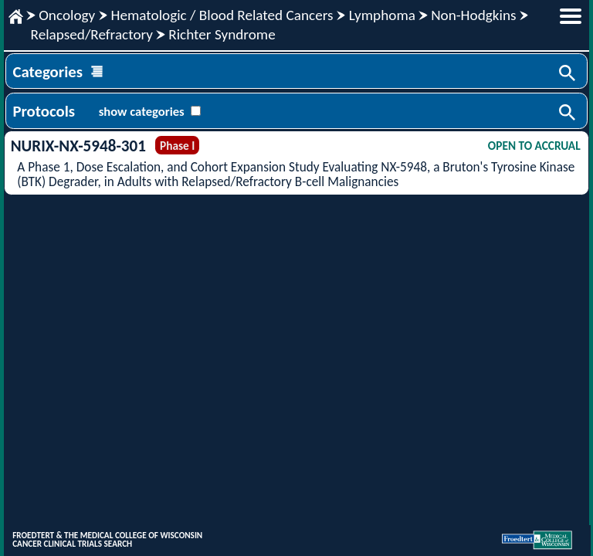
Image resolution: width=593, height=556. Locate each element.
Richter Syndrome (221, 34)
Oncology (67, 15)
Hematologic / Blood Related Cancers (221, 15)
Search (568, 74)
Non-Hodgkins (473, 15)
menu (570, 16)
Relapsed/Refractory (92, 34)
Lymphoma (382, 15)
